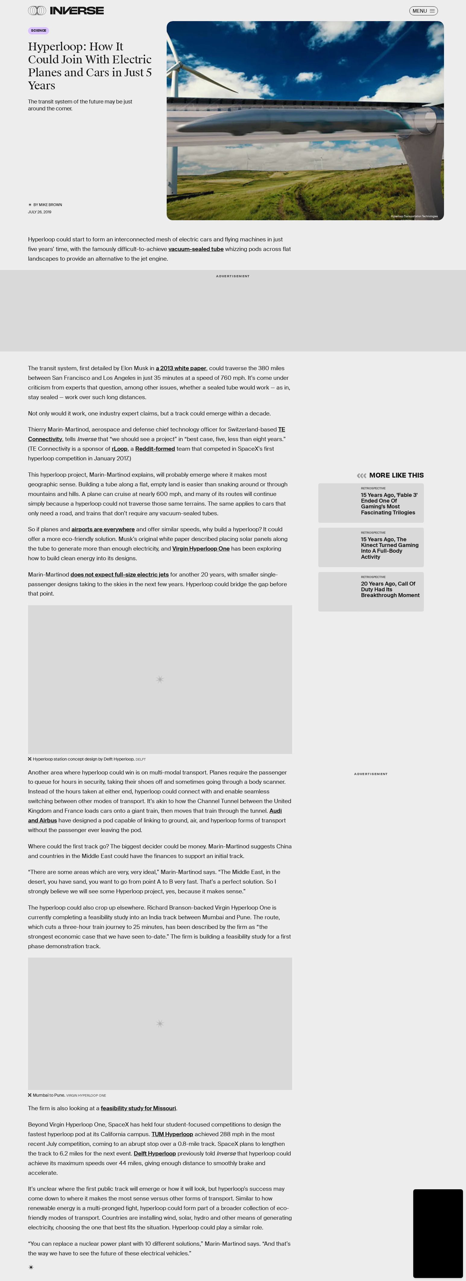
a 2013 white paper (181, 368)
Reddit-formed (155, 449)
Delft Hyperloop (155, 1153)
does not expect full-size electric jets (120, 574)
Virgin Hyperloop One (201, 548)
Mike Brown (50, 204)
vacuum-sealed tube (196, 249)
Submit (396, 441)
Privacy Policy (380, 427)
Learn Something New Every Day (356, 375)
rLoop (120, 449)
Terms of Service (346, 427)
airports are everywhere (103, 529)
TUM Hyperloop (172, 1134)
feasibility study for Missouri (138, 1108)
